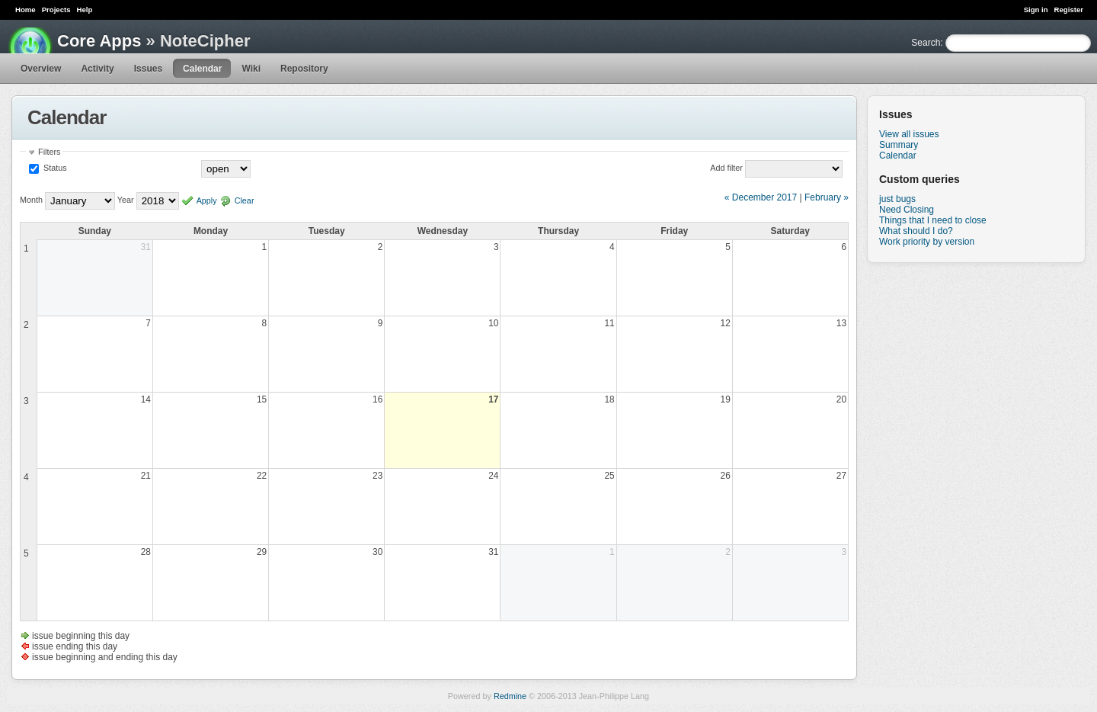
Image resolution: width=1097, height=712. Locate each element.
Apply (207, 200)
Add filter (726, 167)
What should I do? (916, 231)
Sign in (1036, 9)
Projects (56, 9)
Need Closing (906, 209)
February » (826, 197)
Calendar (202, 68)
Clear (244, 200)
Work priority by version (926, 241)
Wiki (251, 68)
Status (54, 167)
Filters (49, 151)
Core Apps (99, 40)
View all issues (909, 134)
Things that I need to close (933, 220)
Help (85, 9)
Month (31, 200)
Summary (898, 145)
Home (25, 9)
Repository (304, 68)
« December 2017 (760, 197)
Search (925, 42)
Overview (41, 68)
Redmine (510, 696)
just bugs (897, 199)
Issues (148, 68)
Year (125, 200)
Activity (97, 68)
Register (1068, 9)
